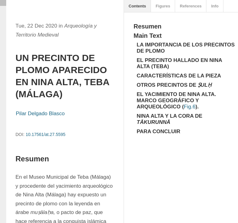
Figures (163, 6)
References (190, 6)
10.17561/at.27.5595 (45, 134)
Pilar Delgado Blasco (40, 113)
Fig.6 (190, 107)
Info (214, 6)
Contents (137, 6)
